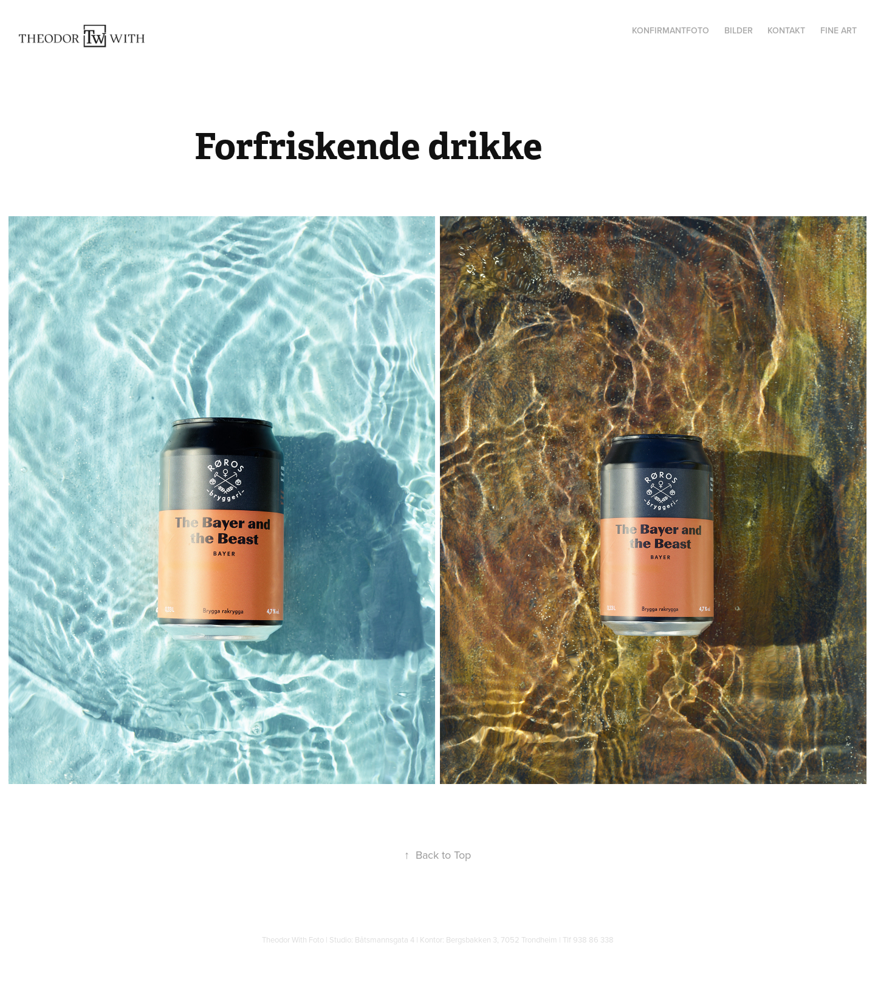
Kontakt (786, 30)
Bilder (738, 30)
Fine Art (838, 30)
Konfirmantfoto (670, 30)
